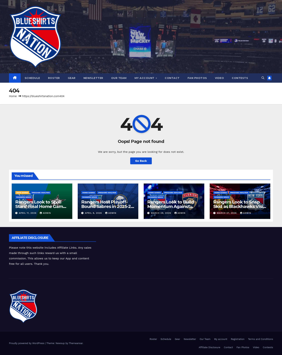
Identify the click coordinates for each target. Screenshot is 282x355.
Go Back (141, 160)
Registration (238, 339)
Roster (54, 78)
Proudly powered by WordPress (27, 343)
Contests (240, 78)
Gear (72, 78)
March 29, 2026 (161, 213)
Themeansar (76, 343)
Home (13, 96)
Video (219, 78)
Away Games (22, 193)
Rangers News (23, 197)
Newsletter (93, 78)
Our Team (119, 78)
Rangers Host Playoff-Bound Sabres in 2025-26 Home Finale (107, 206)
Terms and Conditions (260, 339)
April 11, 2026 (28, 213)
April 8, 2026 (94, 213)
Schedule (32, 78)
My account (145, 78)
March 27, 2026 (227, 213)
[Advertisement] (162, 242)
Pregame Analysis (41, 193)
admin (45, 213)
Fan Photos (197, 78)
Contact (172, 78)
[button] (262, 78)
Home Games (88, 193)
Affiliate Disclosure (209, 347)
